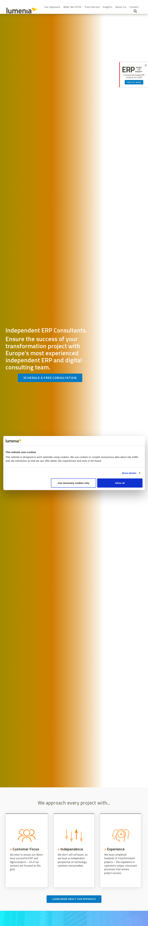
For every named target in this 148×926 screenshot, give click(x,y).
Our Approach (52, 7)
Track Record (92, 7)
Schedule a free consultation (50, 377)
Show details (129, 473)
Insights (107, 7)
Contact (134, 7)
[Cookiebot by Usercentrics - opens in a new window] (128, 440)
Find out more (134, 82)
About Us (120, 7)
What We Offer (72, 7)
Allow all (120, 483)
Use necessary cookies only (73, 483)
